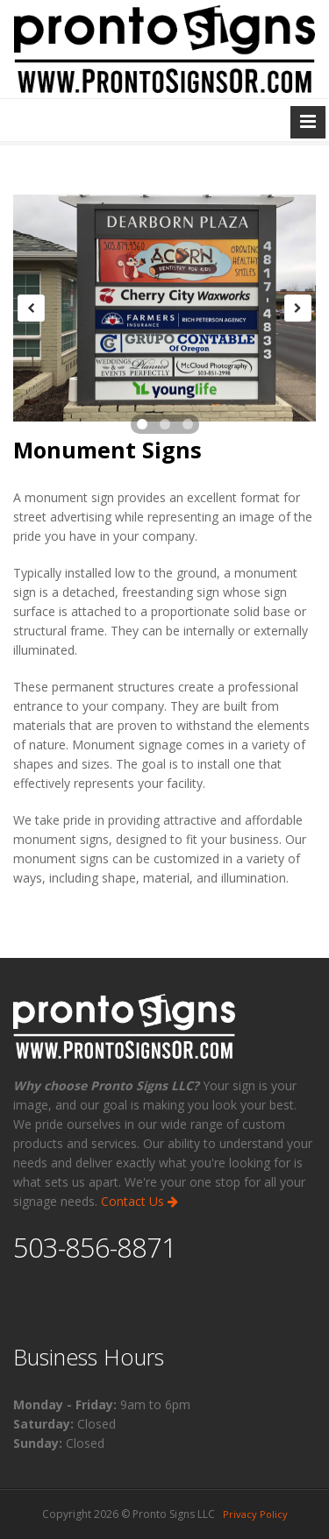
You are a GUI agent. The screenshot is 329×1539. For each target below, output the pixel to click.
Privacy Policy (255, 1514)
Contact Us (139, 1201)
